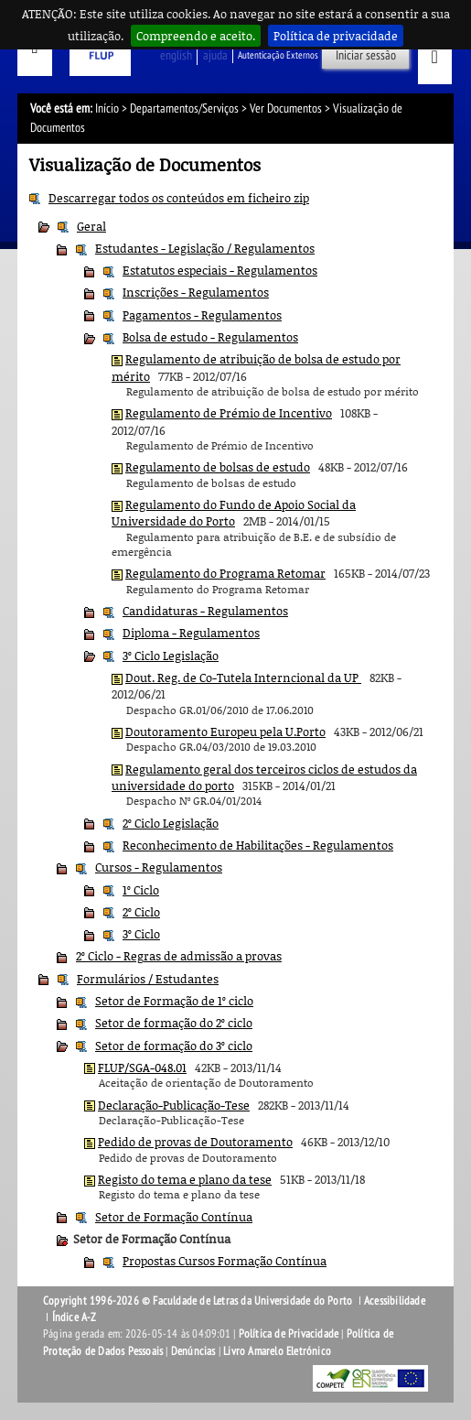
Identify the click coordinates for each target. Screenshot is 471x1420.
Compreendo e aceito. (195, 35)
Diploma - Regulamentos (191, 632)
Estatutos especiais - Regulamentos (220, 270)
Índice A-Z (74, 1317)
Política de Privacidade (289, 1334)
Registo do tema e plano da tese (185, 1179)
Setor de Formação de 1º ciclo (174, 1000)
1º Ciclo (141, 890)
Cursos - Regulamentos (158, 867)
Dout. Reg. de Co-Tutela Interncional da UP (243, 677)
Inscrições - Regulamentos (196, 292)
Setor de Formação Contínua (173, 1217)
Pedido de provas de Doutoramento (195, 1141)
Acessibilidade (394, 1301)
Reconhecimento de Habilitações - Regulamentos (258, 845)
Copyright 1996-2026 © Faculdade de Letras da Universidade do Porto (199, 1301)
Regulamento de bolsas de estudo (217, 467)
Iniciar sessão (366, 55)
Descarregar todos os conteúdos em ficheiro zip (178, 198)
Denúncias (193, 1351)
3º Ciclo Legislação (171, 655)
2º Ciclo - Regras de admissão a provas (179, 956)
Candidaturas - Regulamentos (205, 610)
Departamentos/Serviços (184, 108)
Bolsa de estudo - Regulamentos (210, 337)
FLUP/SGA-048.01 (142, 1067)
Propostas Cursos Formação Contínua (224, 1260)
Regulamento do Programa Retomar (225, 573)
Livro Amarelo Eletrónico (277, 1351)
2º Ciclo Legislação (171, 823)
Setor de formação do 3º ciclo (173, 1045)
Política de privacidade (335, 35)
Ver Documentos (286, 108)
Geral (91, 226)
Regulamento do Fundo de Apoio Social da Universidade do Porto (234, 512)
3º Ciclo (141, 934)
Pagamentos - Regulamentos (202, 315)
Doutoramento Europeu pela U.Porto (225, 731)
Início (107, 108)
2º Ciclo (141, 912)
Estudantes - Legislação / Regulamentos (205, 248)
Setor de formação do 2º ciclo (173, 1022)
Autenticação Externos (278, 55)
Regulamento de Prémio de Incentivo (228, 413)
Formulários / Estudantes (148, 978)
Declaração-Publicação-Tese (174, 1105)
